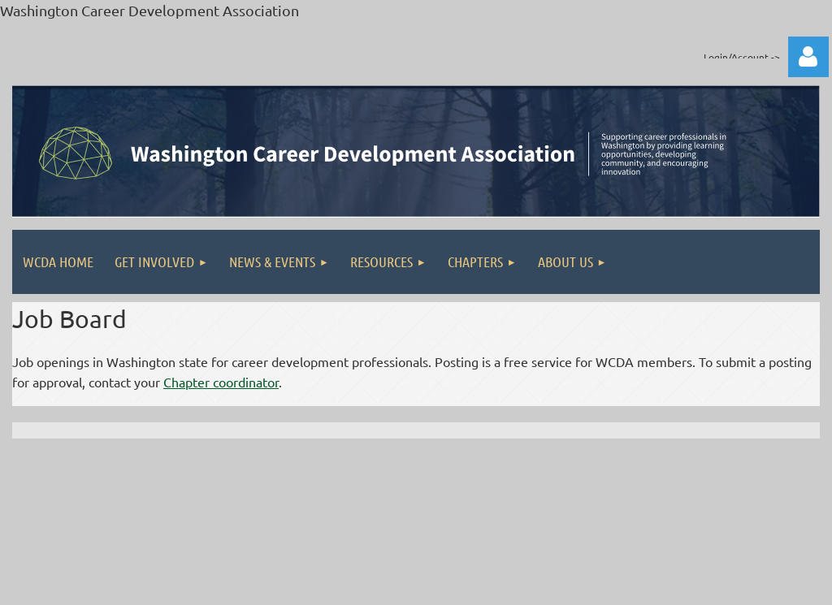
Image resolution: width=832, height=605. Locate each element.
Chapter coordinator (221, 382)
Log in (808, 57)
